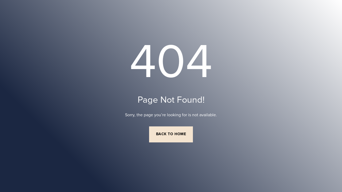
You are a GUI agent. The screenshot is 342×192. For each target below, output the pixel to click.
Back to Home (171, 134)
